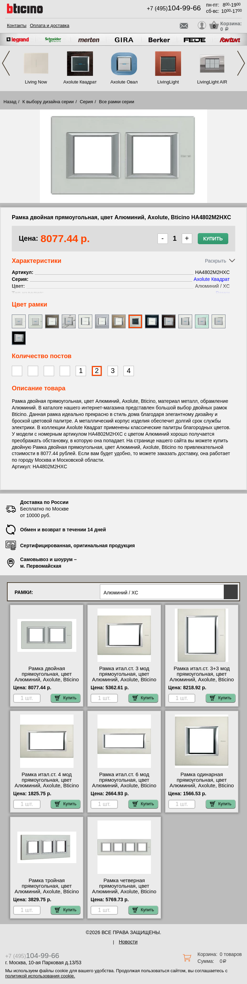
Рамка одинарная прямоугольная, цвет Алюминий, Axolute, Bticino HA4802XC (202, 783)
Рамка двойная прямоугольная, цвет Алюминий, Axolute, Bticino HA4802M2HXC (47, 677)
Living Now (36, 82)
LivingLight (168, 82)
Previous (6, 63)
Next (241, 63)
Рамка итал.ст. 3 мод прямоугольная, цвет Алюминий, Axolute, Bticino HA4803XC (124, 677)
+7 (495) (174, 8)
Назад (9, 101)
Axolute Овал (124, 82)
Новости (128, 942)
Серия (86, 101)
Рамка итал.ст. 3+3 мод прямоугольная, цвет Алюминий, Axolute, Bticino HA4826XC (202, 677)
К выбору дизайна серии (48, 101)
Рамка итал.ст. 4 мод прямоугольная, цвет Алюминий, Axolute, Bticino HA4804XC (47, 783)
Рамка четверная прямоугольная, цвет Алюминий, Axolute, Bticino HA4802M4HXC (124, 889)
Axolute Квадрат (79, 82)
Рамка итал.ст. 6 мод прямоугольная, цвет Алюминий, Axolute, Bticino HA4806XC (124, 783)
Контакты (16, 25)
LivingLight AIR (212, 82)
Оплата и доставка (49, 25)
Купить (213, 238)
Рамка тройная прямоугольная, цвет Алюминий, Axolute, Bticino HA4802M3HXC (47, 889)
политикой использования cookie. (40, 975)
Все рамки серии (116, 101)
